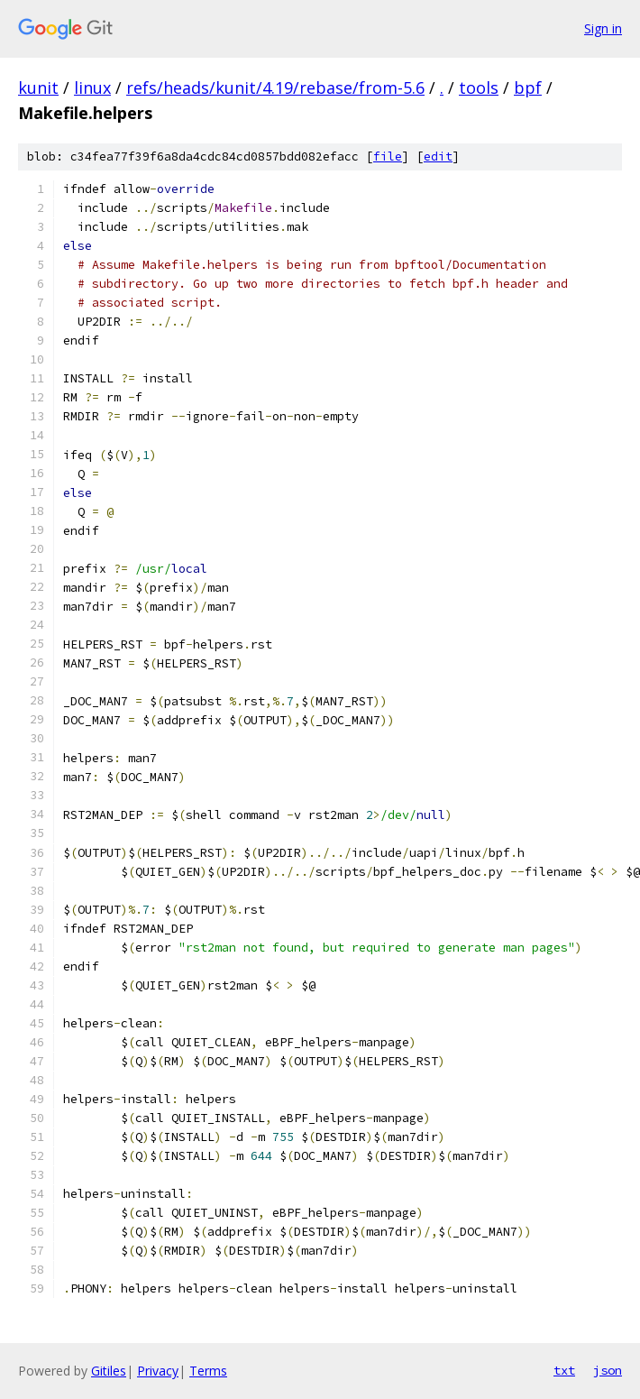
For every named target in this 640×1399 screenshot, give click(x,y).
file (387, 156)
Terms (208, 1370)
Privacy (157, 1370)
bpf (528, 87)
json (607, 1370)
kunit (38, 87)
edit (438, 156)
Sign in (603, 28)
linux (92, 87)
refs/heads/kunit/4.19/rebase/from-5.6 (275, 87)
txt (564, 1370)
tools (478, 87)
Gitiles (108, 1370)
